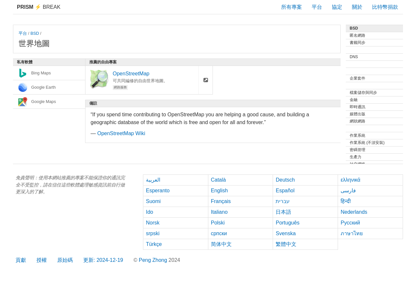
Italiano (219, 212)
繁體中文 (286, 244)
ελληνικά (350, 180)
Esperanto (158, 190)
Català (218, 180)
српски (219, 233)
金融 (354, 99)
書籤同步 (357, 42)
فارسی (348, 190)
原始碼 (65, 260)
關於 (357, 7)
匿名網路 (357, 35)
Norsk (153, 222)
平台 (317, 7)
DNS (354, 57)
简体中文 (221, 244)
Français (221, 201)
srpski (153, 233)
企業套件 (357, 78)
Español (285, 190)
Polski (218, 222)
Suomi (153, 201)
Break (38, 7)
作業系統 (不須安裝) (367, 142)
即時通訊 (357, 107)
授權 (41, 260)
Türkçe (154, 244)
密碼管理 (357, 149)
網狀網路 (357, 121)
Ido (149, 212)
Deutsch (285, 180)
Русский (350, 222)
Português (287, 222)
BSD (35, 33)
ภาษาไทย (352, 233)
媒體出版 (357, 114)
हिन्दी (346, 201)
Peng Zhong (154, 260)
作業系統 (357, 135)
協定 (337, 7)
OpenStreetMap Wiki (121, 133)
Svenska (285, 233)
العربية (153, 180)
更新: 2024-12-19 (103, 260)
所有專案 (291, 7)
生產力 (355, 157)
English (219, 190)
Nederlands (354, 212)
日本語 (283, 212)
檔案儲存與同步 (363, 92)
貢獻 (21, 260)
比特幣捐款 (385, 7)
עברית (283, 201)
